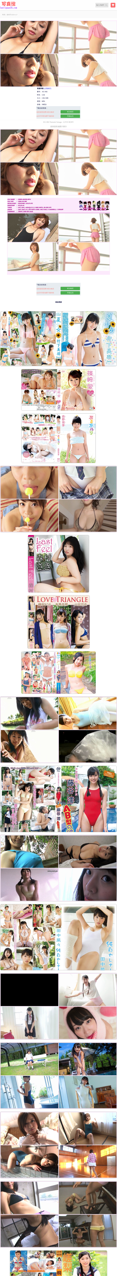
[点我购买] (47, 88)
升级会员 (70, 116)
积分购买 (70, 112)
